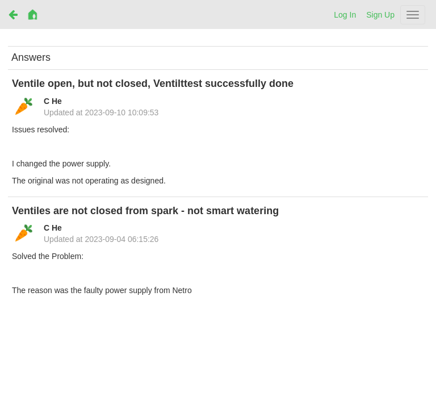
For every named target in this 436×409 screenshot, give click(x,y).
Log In (345, 14)
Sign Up (380, 14)
